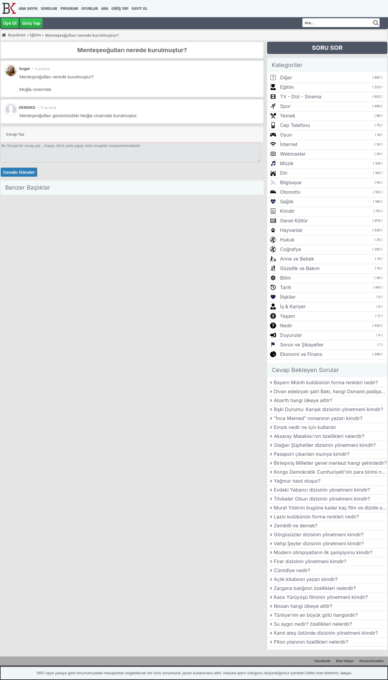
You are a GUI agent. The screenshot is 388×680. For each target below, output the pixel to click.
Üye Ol (9, 23)
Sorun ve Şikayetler (302, 345)
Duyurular (291, 335)
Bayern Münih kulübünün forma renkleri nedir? (326, 382)
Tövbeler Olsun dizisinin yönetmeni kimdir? (322, 499)
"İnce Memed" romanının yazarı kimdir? (318, 418)
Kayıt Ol (139, 8)
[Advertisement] (132, 239)
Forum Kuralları (371, 661)
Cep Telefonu (295, 125)
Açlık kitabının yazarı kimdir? (306, 579)
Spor (285, 106)
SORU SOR (327, 47)
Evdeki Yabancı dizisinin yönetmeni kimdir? (322, 490)
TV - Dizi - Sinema (300, 97)
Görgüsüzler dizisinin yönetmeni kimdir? (319, 535)
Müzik (286, 163)
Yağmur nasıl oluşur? (297, 481)
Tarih (285, 287)
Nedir (286, 326)
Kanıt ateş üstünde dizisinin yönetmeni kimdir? (326, 633)
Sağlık (287, 202)
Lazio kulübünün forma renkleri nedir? (316, 517)
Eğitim (287, 87)
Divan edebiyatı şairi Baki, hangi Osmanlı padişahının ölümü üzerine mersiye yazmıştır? (330, 391)
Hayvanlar (291, 230)
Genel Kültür (294, 221)
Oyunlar (89, 8)
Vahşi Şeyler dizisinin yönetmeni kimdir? (319, 543)
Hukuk (287, 240)
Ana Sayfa (28, 8)
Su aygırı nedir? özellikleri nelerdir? (313, 624)
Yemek (287, 116)
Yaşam (287, 316)
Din (283, 173)
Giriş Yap (120, 8)
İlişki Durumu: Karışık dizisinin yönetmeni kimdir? (328, 409)
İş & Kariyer (293, 306)
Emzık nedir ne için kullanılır (305, 427)
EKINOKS (27, 107)
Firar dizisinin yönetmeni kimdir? (310, 561)
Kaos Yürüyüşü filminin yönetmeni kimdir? (321, 597)
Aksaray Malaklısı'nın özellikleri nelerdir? (319, 436)
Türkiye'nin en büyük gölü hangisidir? (316, 615)
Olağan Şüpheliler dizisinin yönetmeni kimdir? (325, 445)
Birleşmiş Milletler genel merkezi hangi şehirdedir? (330, 463)
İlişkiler (287, 297)
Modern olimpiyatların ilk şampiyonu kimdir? (323, 552)
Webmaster (293, 154)
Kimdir (287, 211)
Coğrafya (290, 249)
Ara (104, 8)
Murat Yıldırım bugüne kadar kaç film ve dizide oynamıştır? (330, 508)
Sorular (49, 8)
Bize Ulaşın (345, 661)
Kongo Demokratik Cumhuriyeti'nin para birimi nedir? (330, 472)
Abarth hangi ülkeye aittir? (303, 400)
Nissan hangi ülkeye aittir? (303, 606)
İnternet (288, 144)
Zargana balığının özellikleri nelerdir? (315, 588)
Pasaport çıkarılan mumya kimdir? (311, 454)
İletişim (346, 673)
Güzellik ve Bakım (300, 268)
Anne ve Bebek (297, 259)
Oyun (286, 135)
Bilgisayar (291, 182)
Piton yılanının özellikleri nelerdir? (311, 642)
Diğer (286, 77)
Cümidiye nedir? (292, 570)
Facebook (322, 661)
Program (69, 8)
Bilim (285, 278)
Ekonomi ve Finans (301, 354)
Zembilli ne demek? (295, 526)
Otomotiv (290, 192)
